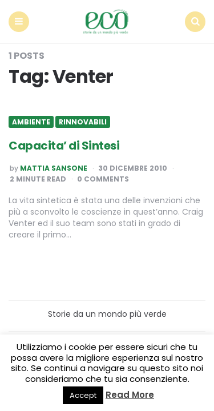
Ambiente (31, 122)
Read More (130, 395)
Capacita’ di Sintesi (64, 146)
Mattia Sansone (53, 168)
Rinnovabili (83, 122)
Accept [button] (83, 395)
